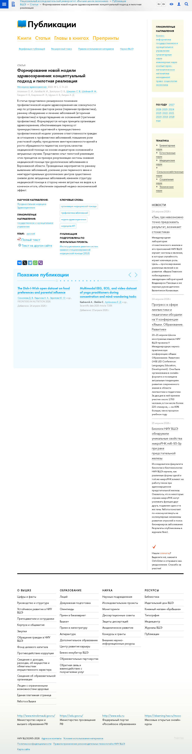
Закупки (22, 631)
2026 (158, 109)
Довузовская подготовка (75, 603)
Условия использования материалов (83, 738)
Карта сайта (23, 749)
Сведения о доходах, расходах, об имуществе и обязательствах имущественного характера (34, 665)
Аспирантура (68, 634)
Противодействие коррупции (35, 653)
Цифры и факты (26, 596)
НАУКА (107, 590)
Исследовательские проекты (120, 603)
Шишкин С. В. (73, 91)
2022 (165, 113)
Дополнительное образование (79, 640)
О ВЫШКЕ (24, 590)
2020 (159, 116)
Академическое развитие (117, 627)
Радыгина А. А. (41, 298)
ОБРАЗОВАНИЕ (71, 590)
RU (159, 4)
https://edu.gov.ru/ (71, 715)
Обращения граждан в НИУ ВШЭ (33, 639)
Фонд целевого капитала (32, 647)
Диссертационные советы (118, 615)
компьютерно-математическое (165, 67)
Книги (24, 38)
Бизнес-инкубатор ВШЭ (74, 652)
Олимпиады (67, 609)
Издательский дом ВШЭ (159, 603)
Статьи (42, 38)
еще (158, 120)
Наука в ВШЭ (126, 48)
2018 (171, 116)
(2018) (79, 250)
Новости (159, 205)
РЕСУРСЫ (152, 590)
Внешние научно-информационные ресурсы (118, 641)
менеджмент (163, 77)
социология (170, 81)
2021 (171, 113)
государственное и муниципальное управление (167, 46)
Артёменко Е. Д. (113, 302)
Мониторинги (110, 609)
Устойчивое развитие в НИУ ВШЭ (34, 610)
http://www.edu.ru (113, 715)
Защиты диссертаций (115, 621)
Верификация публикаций (32, 48)
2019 (165, 116)
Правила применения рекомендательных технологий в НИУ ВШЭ (89, 743)
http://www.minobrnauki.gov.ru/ (36, 715)
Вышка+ (64, 621)
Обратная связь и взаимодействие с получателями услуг (72, 668)
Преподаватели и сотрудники (35, 618)
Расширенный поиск (61, 48)
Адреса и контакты (51, 738)
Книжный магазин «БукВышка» (163, 609)
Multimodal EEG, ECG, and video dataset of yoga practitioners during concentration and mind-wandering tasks (108, 292)
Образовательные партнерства (79, 658)
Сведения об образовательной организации (36, 677)
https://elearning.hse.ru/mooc (163, 715)
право (159, 81)
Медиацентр (152, 621)
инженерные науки (166, 62)
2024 (171, 109)
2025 (165, 109)
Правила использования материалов (96, 48)
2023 (158, 113)
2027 (171, 104)
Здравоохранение (26, 207)
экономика (162, 84)
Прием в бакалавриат (73, 615)
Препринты (106, 38)
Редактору (179, 737)
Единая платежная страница (34, 695)
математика (162, 73)
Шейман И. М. (89, 91)
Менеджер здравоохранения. (32, 86)
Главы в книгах (71, 38)
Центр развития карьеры (75, 646)
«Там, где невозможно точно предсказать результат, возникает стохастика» (167, 224)
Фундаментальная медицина (31, 204)
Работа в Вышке (26, 701)
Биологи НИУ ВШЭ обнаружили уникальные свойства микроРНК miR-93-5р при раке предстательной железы (167, 443)
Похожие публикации (43, 274)
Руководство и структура (33, 603)
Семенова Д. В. (25, 298)
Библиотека (152, 596)
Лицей (64, 596)
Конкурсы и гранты (114, 634)
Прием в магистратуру (73, 627)
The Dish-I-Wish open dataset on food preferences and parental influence (44, 290)
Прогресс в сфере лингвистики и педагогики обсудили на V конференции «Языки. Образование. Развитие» (167, 316)
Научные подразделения (117, 596)
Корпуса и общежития (30, 625)
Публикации (52, 24)
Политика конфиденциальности (34, 743)
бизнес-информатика (163, 37)
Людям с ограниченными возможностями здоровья (33, 687)
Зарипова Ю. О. (58, 298)
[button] (57, 281)
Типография (152, 615)
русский (31, 233)
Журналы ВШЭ (153, 627)
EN (163, 4)
